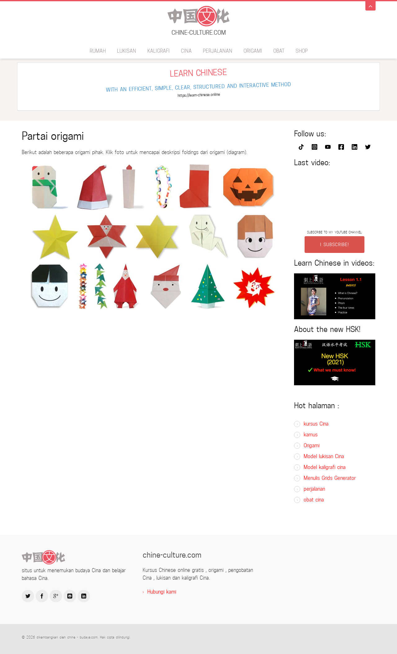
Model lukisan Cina (324, 456)
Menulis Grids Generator (330, 478)
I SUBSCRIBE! (334, 244)
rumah (98, 51)
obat (278, 51)
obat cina (314, 500)
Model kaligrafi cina (325, 467)
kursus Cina (316, 424)
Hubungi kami (161, 592)
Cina (186, 51)
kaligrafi (158, 51)
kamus (311, 435)
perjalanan (217, 51)
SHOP (302, 51)
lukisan (126, 51)
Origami (252, 51)
